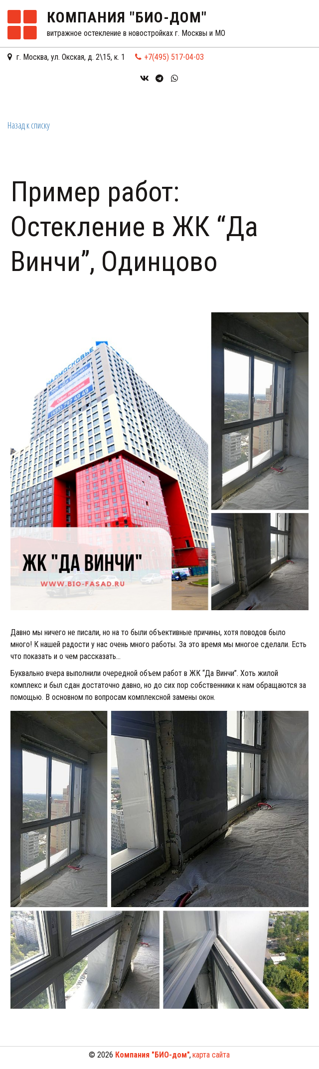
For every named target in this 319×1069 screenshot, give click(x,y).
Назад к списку (28, 125)
